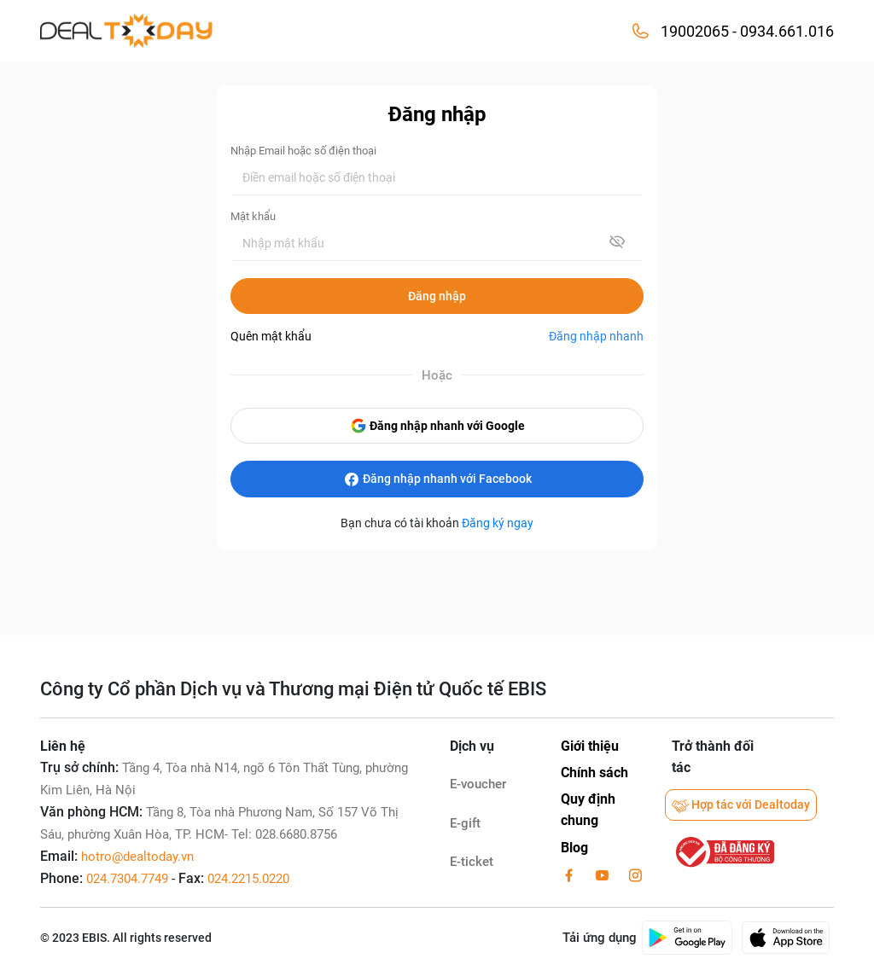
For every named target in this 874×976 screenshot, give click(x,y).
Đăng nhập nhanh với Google (437, 425)
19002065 (695, 31)
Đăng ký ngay (497, 523)
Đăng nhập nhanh (596, 336)
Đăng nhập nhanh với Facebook (437, 479)
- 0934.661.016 (781, 31)
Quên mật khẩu (271, 336)
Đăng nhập (437, 296)
